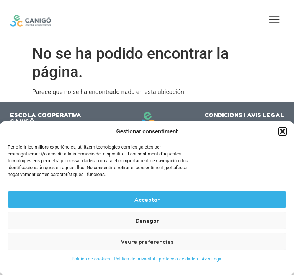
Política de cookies (91, 259)
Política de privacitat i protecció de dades (156, 259)
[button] (282, 131)
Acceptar (147, 199)
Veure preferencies (147, 241)
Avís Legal (212, 259)
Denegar (147, 220)
